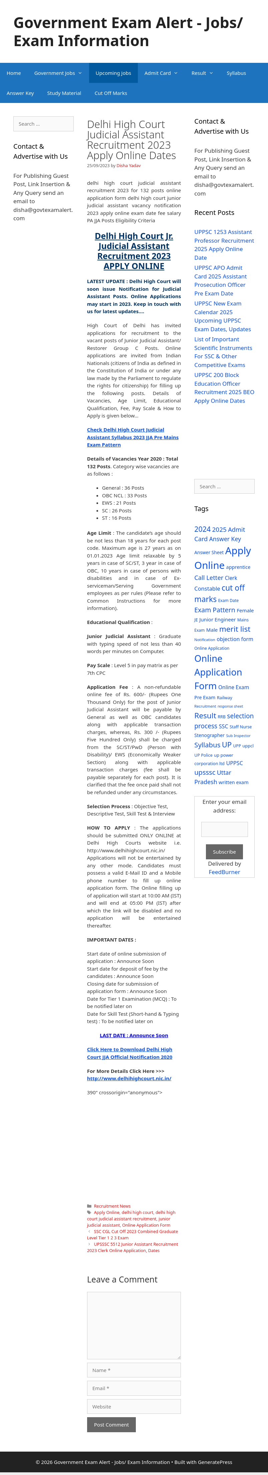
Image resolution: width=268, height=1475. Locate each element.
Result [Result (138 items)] (205, 715)
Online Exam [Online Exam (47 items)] (233, 687)
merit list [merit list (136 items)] (235, 629)
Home (14, 73)
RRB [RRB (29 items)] (222, 717)
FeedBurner (224, 872)
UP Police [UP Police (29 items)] (203, 755)
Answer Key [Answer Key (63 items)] (225, 539)
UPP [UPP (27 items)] (237, 746)
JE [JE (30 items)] (196, 620)
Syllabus (236, 73)
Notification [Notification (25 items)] (204, 639)
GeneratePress (215, 1462)
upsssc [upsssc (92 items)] (204, 772)
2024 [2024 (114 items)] (202, 529)
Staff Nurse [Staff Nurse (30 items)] (241, 727)
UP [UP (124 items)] (227, 744)
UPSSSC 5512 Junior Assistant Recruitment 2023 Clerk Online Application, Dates (132, 1247)
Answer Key (20, 93)
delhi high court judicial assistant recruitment (131, 1215)
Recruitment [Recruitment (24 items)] (205, 706)
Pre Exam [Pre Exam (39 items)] (204, 697)
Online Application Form (146, 1225)
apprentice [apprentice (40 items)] (238, 567)
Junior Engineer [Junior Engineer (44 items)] (217, 619)
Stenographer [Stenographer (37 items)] (209, 735)
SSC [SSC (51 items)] (223, 726)
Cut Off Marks (110, 93)
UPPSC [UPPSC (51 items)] (234, 763)
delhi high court (138, 1212)
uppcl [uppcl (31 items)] (248, 746)
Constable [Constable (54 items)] (207, 588)
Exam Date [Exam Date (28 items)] (228, 600)
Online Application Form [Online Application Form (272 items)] (218, 672)
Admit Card (165, 73)
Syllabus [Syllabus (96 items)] (207, 744)
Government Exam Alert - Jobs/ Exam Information (128, 31)
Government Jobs (61, 73)
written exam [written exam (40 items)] (234, 782)
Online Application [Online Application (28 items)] (211, 648)
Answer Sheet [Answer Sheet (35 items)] (209, 552)
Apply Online (106, 1212)
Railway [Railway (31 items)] (224, 698)
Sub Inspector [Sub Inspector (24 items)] (238, 735)
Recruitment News (112, 1206)
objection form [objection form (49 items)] (235, 639)
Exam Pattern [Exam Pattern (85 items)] (214, 609)
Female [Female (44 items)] (245, 610)
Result (206, 73)
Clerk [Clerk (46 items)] (231, 578)
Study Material (64, 93)
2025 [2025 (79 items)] (219, 529)
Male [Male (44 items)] (212, 629)
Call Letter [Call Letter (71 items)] (208, 577)
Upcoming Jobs (113, 73)
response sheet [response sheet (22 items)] (230, 706)
